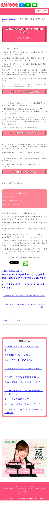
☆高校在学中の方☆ (12, 271)
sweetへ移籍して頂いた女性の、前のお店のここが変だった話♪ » (25, 306)
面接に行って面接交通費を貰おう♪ (22, 377)
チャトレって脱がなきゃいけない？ (22, 404)
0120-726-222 (26, 493)
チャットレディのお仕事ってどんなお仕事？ (24, 274)
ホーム (4, 19)
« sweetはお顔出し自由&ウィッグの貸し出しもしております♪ (24, 297)
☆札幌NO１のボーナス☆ (17, 355)
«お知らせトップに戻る (11, 320)
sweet (23, 498)
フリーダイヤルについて (16, 399)
